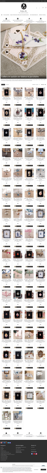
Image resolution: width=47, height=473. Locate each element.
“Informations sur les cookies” (17, 470)
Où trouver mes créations (4, 456)
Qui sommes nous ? (3, 450)
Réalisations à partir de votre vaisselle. (6, 453)
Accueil (2, 447)
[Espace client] (39, 8)
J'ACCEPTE (43, 469)
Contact (2, 449)
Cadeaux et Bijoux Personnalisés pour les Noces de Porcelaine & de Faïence (7, 455)
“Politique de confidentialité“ (28, 470)
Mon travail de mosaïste (4, 457)
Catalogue (2, 448)
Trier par (33, 84)
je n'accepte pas (36, 469)
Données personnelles (19, 452)
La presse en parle (3, 460)
